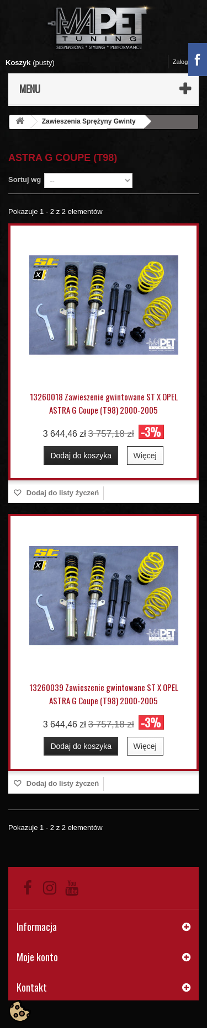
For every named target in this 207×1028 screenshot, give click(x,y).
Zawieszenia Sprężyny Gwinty (89, 121)
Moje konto (37, 957)
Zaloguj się (187, 61)
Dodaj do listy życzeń (61, 493)
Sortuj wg (24, 179)
